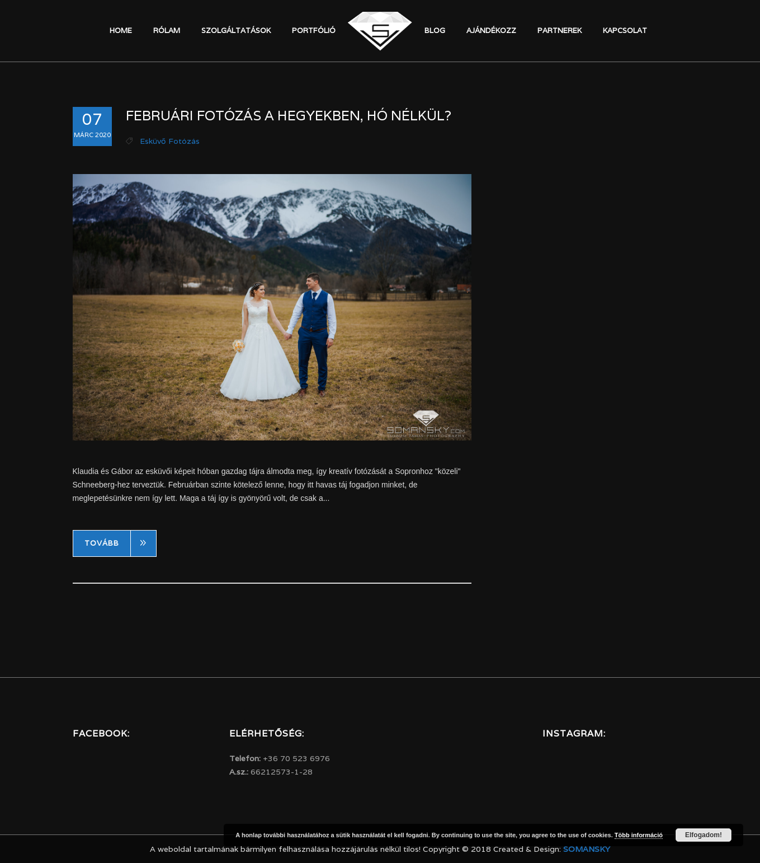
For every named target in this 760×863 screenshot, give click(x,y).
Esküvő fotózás (170, 141)
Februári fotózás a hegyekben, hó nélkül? (288, 115)
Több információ (639, 835)
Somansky (586, 849)
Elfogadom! (703, 835)
